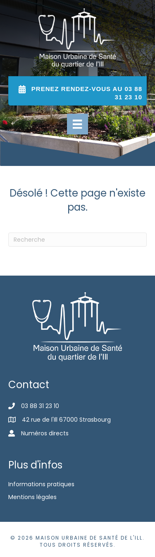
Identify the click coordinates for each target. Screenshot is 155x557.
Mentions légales (32, 497)
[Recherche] (77, 240)
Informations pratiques (41, 484)
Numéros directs (45, 433)
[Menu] (77, 124)
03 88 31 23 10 (40, 406)
